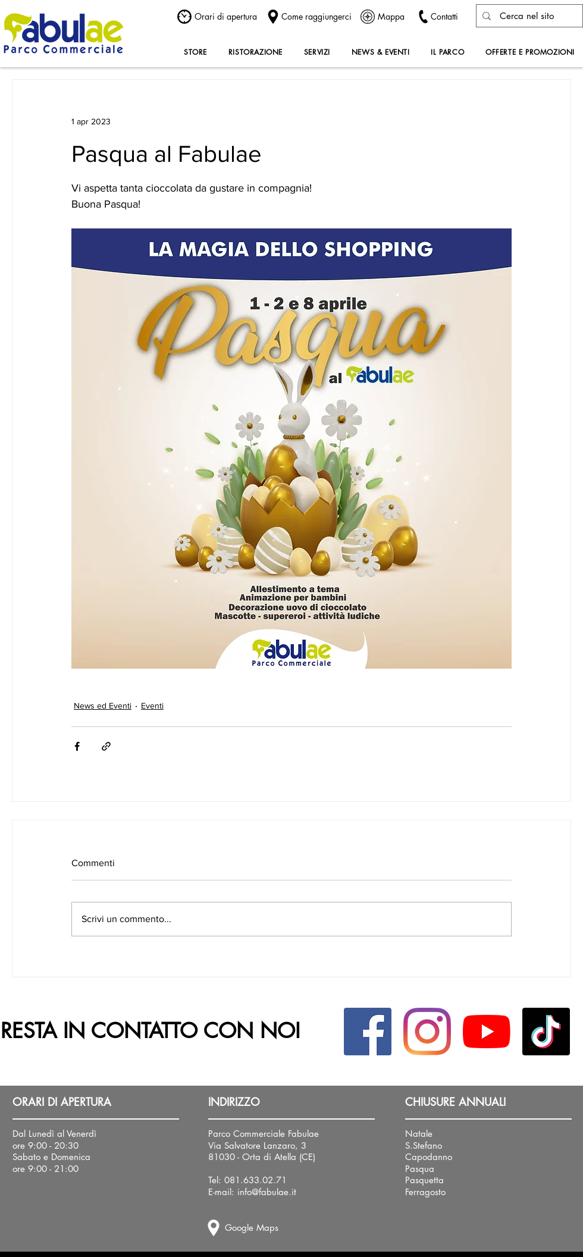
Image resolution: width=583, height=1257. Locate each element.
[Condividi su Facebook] (77, 746)
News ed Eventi (102, 705)
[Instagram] (427, 1031)
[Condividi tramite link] (106, 746)
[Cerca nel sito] (526, 16)
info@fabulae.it (266, 1192)
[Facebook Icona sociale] (367, 1031)
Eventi (152, 705)
